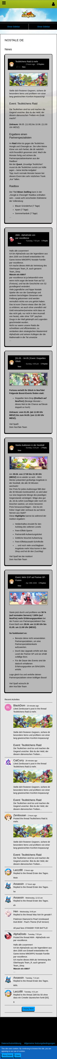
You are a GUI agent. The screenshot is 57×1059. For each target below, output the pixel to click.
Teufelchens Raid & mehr (26, 61)
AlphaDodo (19, 241)
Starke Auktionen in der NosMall (29, 445)
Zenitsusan (19, 64)
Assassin (18, 883)
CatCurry (18, 760)
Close (17, 1055)
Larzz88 (18, 870)
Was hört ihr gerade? (42, 914)
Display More (28, 1009)
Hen (15, 911)
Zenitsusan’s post (27, 709)
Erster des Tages (40, 873)
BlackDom (19, 705)
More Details (7, 1055)
